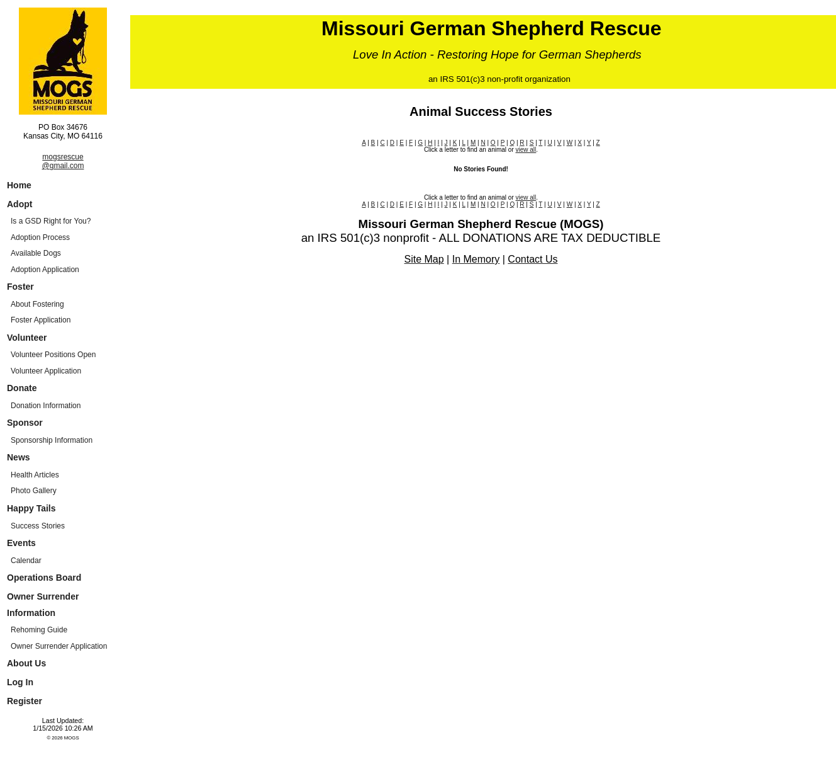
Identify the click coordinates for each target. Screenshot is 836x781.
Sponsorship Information (51, 440)
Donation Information (46, 405)
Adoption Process (40, 237)
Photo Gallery (34, 490)
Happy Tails (31, 508)
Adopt (19, 204)
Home (19, 185)
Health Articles (35, 474)
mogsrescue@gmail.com (63, 161)
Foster (20, 287)
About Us (26, 663)
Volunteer (27, 338)
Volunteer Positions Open (53, 354)
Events (21, 543)
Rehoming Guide (39, 629)
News (18, 457)
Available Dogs (36, 253)
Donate (21, 388)
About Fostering (37, 304)
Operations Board (44, 578)
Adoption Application (45, 269)
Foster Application (40, 320)
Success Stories (38, 526)
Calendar (26, 560)
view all (526, 149)
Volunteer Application (46, 371)
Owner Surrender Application (59, 646)
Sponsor (25, 423)
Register (24, 701)
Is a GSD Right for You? (51, 221)
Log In (20, 682)
